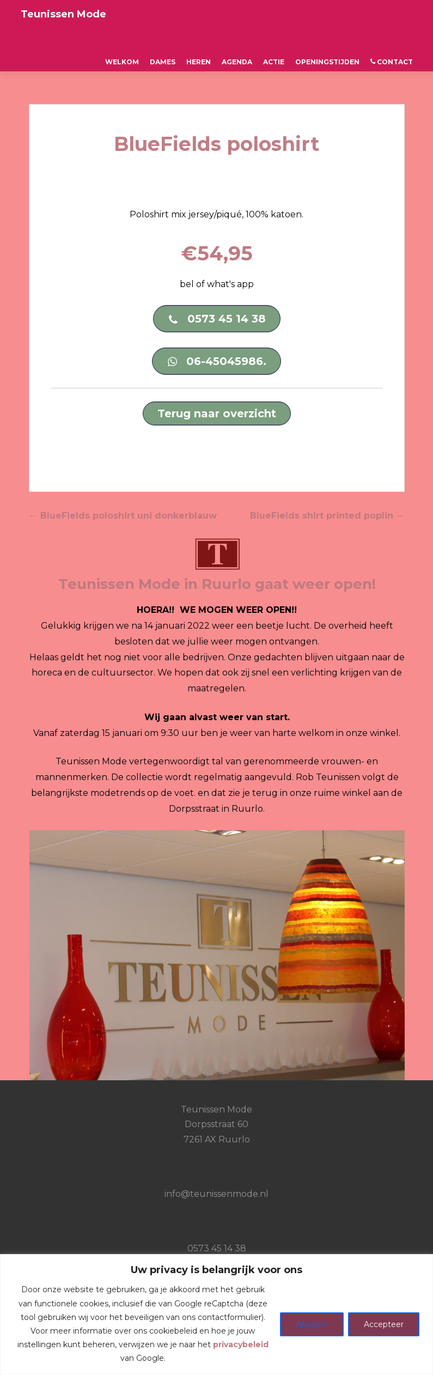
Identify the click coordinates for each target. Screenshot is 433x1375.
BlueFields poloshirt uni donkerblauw (123, 515)
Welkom (122, 62)
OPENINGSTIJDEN (327, 62)
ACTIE (273, 62)
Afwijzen (312, 1324)
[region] (216, 1314)
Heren (198, 62)
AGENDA (237, 62)
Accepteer (384, 1324)
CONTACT (391, 62)
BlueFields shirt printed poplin (327, 515)
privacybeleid (241, 1344)
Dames (162, 62)
